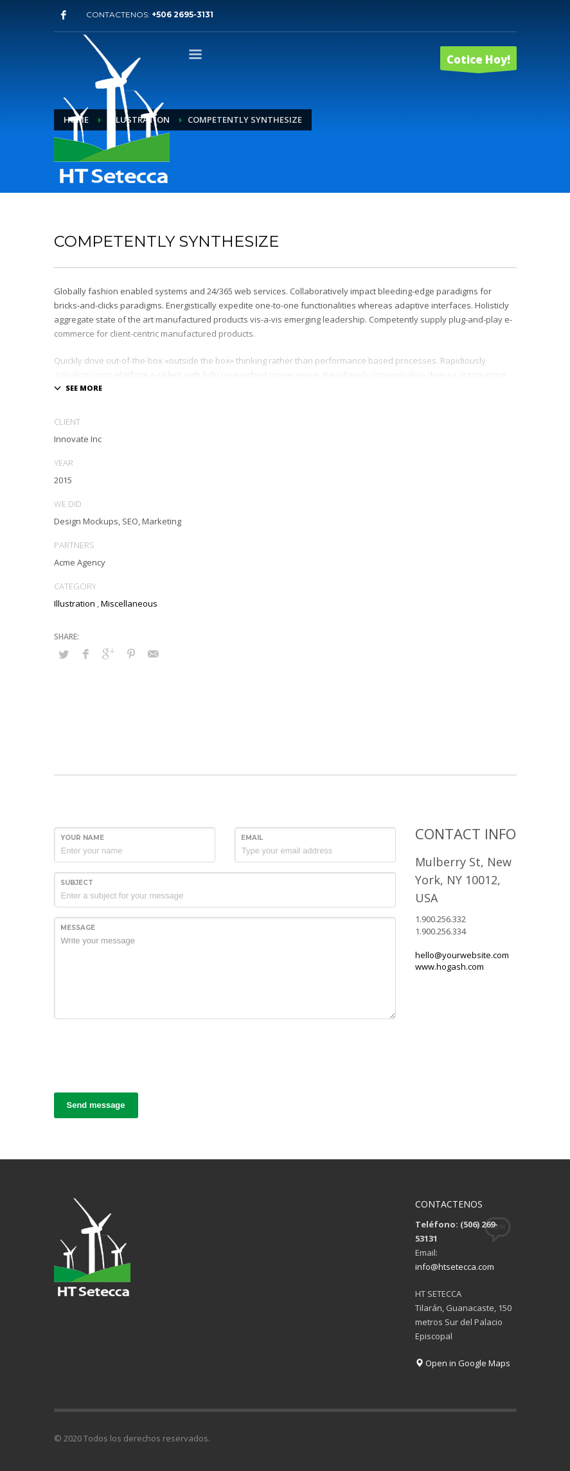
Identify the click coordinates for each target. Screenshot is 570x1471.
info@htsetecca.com (454, 1266)
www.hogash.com (449, 966)
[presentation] (151, 1054)
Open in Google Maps (462, 1363)
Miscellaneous (129, 603)
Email (252, 838)
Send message (96, 1105)
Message (77, 927)
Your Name (82, 838)
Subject (76, 882)
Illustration (74, 603)
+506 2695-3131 (182, 14)
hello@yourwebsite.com (462, 955)
